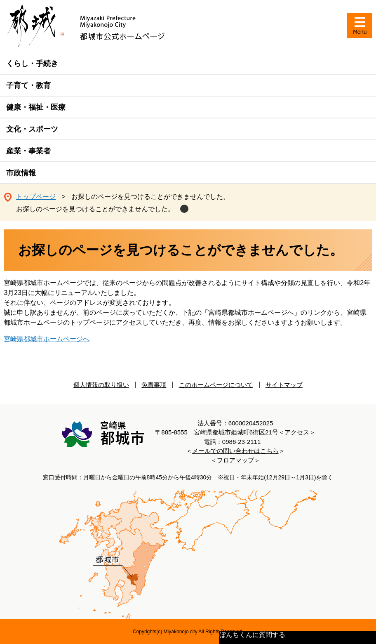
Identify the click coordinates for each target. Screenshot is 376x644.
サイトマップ (284, 384)
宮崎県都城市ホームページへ (46, 338)
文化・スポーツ (32, 129)
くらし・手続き (32, 63)
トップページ (36, 196)
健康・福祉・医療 (36, 107)
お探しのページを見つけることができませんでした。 (95, 208)
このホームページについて (216, 384)
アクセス (296, 432)
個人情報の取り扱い (101, 384)
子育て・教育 (28, 85)
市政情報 (21, 173)
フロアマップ (235, 460)
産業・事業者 (28, 151)
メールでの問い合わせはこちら (235, 450)
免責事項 (153, 384)
